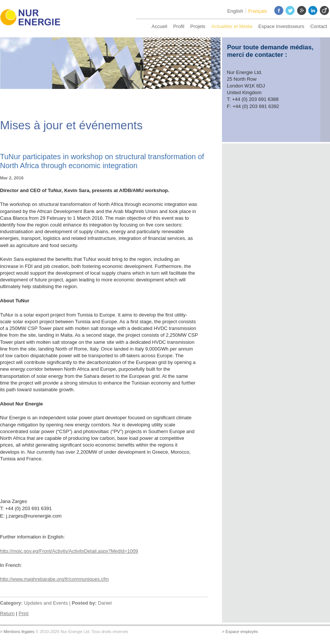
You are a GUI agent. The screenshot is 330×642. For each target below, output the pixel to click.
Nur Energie (33, 18)
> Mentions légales (17, 631)
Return (7, 613)
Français (257, 11)
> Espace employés (240, 631)
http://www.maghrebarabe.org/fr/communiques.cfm (54, 579)
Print (24, 613)
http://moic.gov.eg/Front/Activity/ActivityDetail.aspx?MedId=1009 (69, 551)
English (235, 11)
